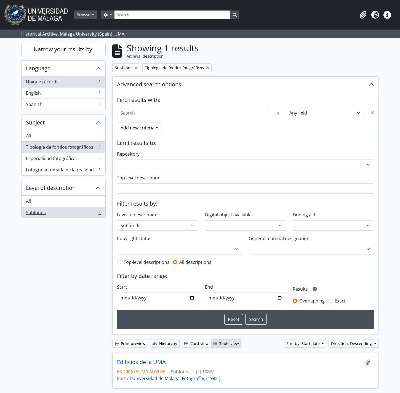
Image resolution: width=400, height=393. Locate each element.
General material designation (279, 238)
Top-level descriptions (146, 262)
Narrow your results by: (64, 49)
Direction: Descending (352, 343)
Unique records (63, 82)
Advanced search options (149, 84)
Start (122, 287)
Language (38, 68)
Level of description (51, 188)
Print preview (130, 343)
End (209, 287)
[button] (363, 15)
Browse (84, 14)
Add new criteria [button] (137, 128)
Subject (35, 122)
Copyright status (134, 238)
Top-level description (139, 178)
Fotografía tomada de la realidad (63, 170)
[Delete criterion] (372, 113)
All (28, 136)
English (63, 94)
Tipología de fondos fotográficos (63, 148)
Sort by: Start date (303, 343)
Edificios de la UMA (141, 362)
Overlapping (312, 301)
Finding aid (304, 215)
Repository (128, 154)
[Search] (172, 14)
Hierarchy (165, 343)
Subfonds (63, 213)
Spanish (63, 105)
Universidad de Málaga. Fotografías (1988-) (176, 378)
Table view (226, 343)
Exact (340, 301)
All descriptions (195, 262)
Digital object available (228, 215)
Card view (196, 343)
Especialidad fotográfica (63, 159)
